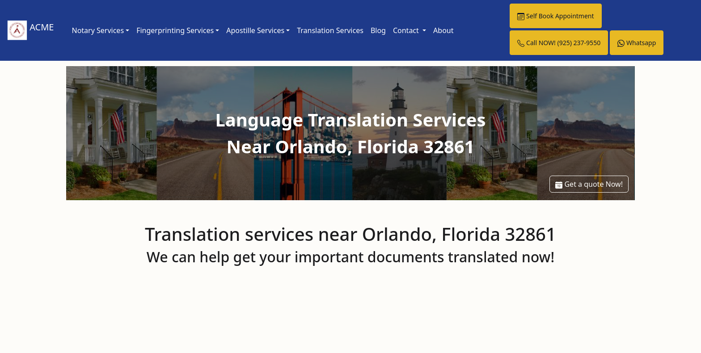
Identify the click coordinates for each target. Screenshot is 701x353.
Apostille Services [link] (255, 30)
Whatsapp (636, 42)
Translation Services (330, 30)
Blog (378, 30)
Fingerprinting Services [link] (175, 30)
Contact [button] (407, 30)
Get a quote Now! (589, 184)
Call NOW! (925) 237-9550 (558, 42)
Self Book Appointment (555, 16)
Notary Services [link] (98, 30)
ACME (30, 31)
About (443, 30)
